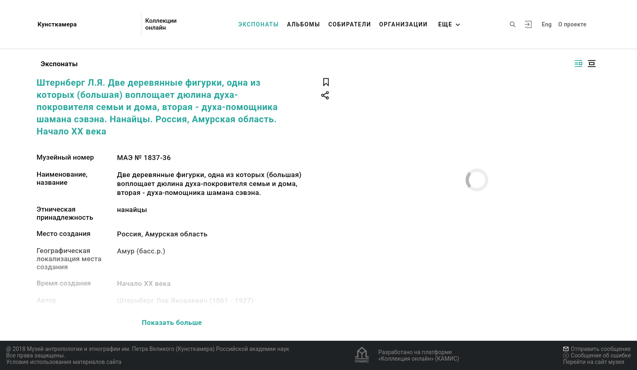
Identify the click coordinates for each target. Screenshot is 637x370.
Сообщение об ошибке (597, 355)
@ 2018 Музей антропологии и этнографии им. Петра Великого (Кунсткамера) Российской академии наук (147, 349)
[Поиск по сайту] (512, 24)
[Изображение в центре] (591, 63)
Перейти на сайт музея (593, 362)
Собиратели (349, 24)
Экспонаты (258, 24)
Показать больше (172, 322)
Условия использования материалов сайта (63, 362)
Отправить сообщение (596, 349)
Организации (403, 24)
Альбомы (303, 24)
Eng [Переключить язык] (547, 24)
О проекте (572, 24)
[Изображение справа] (578, 63)
